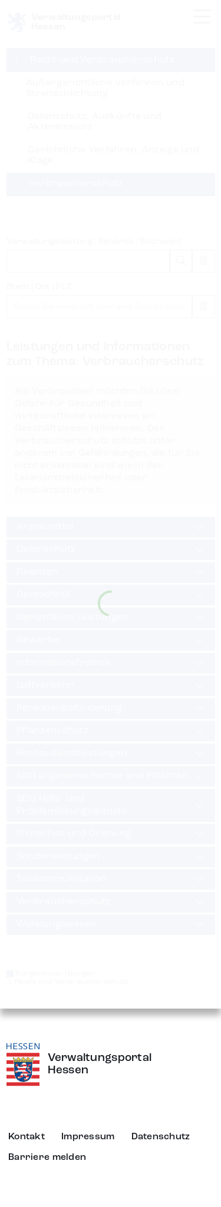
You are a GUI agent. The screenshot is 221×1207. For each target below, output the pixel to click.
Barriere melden (47, 1157)
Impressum (88, 1137)
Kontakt (26, 1137)
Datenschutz (160, 1137)
